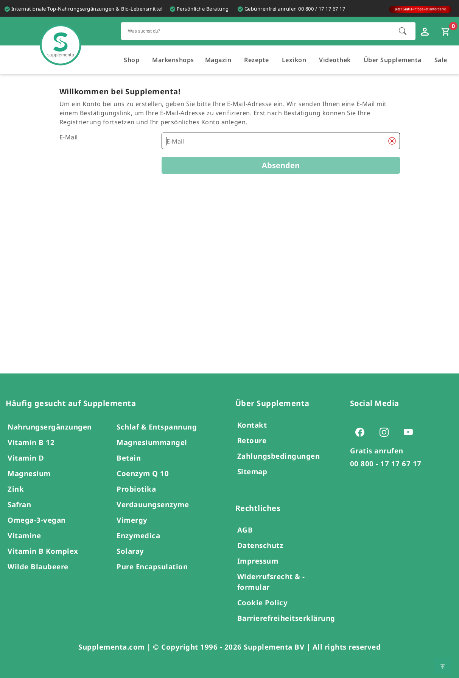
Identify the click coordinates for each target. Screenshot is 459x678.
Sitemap (252, 471)
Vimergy (132, 520)
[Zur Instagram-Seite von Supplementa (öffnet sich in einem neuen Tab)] (386, 431)
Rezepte (256, 60)
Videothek (335, 60)
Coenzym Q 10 (143, 473)
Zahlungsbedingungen (278, 456)
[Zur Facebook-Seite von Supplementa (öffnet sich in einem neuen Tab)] (362, 431)
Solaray (130, 551)
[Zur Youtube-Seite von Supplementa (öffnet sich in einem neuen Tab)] (410, 431)
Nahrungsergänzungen (50, 426)
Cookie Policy (262, 602)
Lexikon (294, 60)
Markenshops (173, 60)
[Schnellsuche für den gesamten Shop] (256, 30)
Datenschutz (260, 545)
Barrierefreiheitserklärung (286, 618)
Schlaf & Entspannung (157, 426)
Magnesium (29, 473)
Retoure (252, 440)
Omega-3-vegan (37, 520)
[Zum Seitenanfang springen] (442, 666)
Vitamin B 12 (31, 442)
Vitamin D (26, 457)
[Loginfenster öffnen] (425, 31)
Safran (19, 504)
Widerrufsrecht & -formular (271, 582)
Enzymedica (138, 535)
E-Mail (68, 137)
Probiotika (136, 489)
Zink (16, 489)
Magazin (218, 60)
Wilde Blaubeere (38, 566)
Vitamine (24, 535)
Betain (129, 457)
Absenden (281, 165)
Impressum (258, 561)
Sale (440, 60)
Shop (131, 60)
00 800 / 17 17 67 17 (321, 8)
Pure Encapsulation (152, 566)
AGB (245, 529)
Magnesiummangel (152, 442)
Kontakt (252, 425)
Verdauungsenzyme (153, 504)
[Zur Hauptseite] (60, 37)
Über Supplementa (393, 60)
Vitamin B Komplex (43, 551)
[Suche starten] (402, 31)
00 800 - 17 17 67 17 (386, 463)
